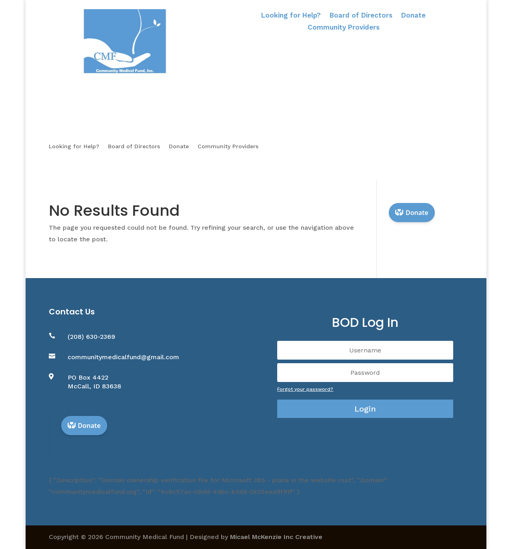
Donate (413, 15)
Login (365, 409)
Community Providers (344, 27)
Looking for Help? (291, 15)
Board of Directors (361, 15)
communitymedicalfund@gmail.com (123, 357)
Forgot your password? (305, 389)
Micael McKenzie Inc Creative (276, 537)
